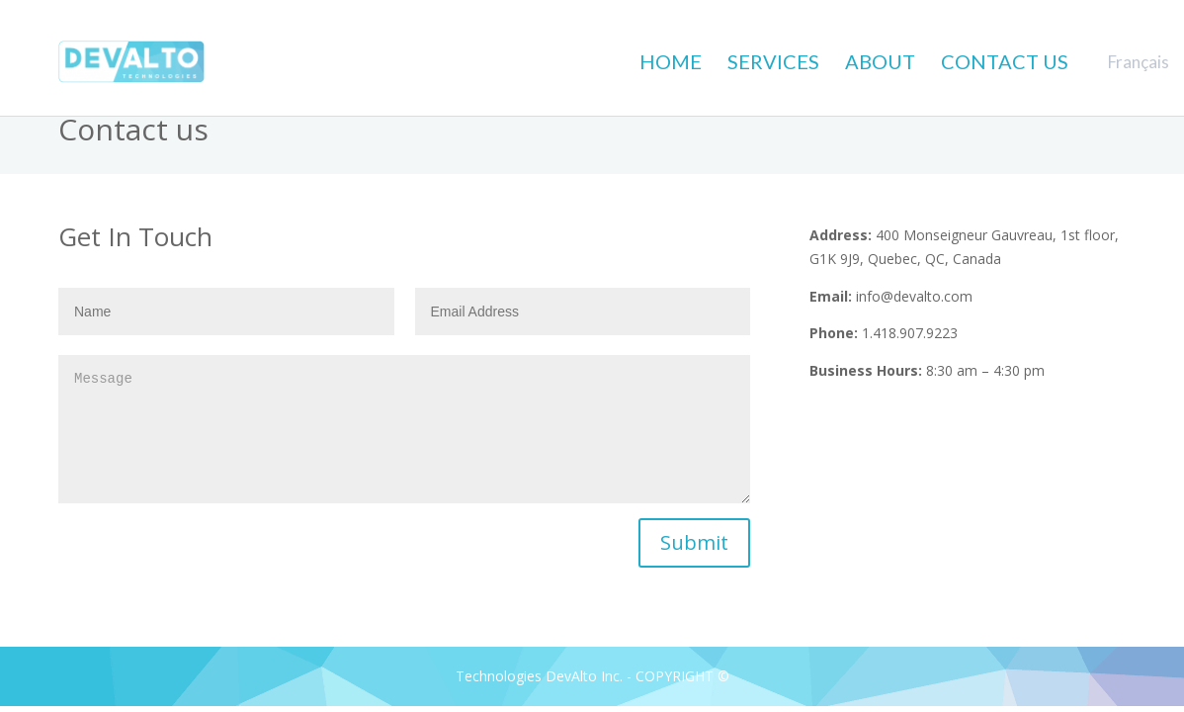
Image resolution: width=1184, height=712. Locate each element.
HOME (670, 61)
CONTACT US (1004, 61)
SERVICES (773, 61)
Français (1138, 61)
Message (404, 429)
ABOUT (880, 61)
